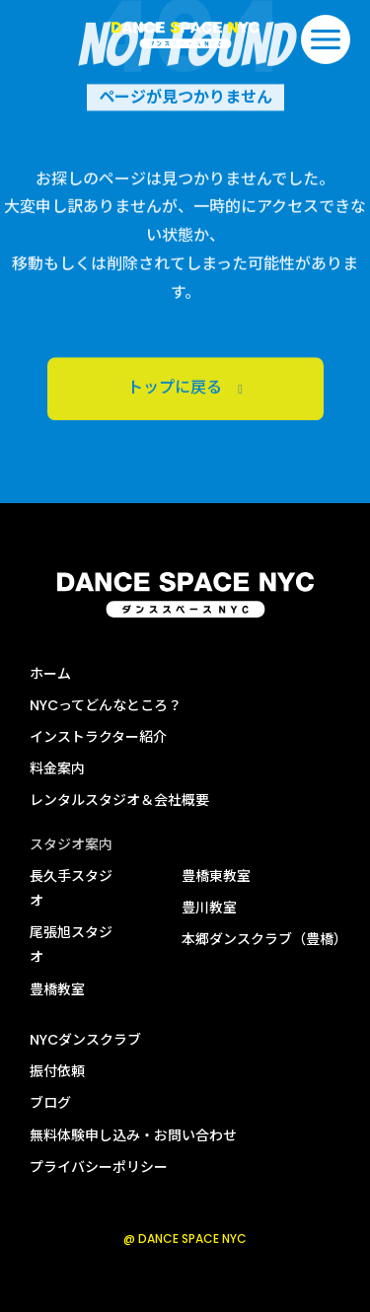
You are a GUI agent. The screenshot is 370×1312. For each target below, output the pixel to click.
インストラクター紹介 (98, 737)
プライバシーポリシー (99, 1167)
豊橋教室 (57, 989)
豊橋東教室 (216, 876)
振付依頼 (57, 1071)
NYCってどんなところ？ (106, 705)
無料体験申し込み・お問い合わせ (133, 1135)
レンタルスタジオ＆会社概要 (119, 800)
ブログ (50, 1103)
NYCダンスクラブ (85, 1040)
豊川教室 (209, 907)
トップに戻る (185, 394)
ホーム (50, 674)
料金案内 (57, 768)
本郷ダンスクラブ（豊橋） (264, 939)
